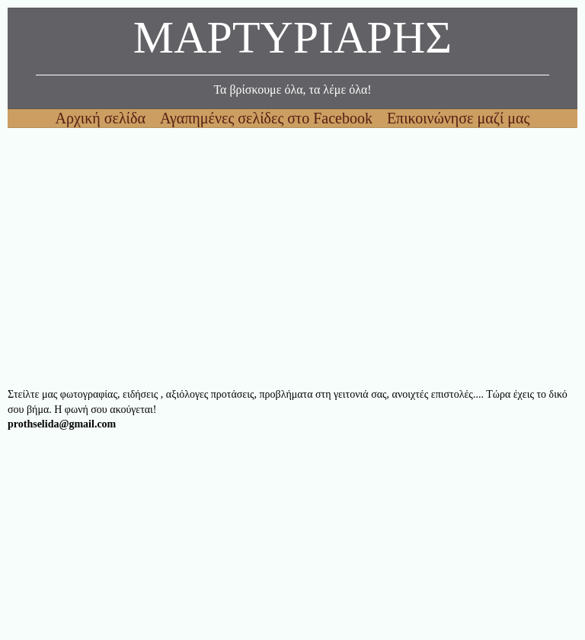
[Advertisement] (292, 257)
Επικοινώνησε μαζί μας (458, 118)
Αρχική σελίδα (102, 118)
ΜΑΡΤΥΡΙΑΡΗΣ (292, 41)
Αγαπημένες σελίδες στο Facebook (268, 118)
